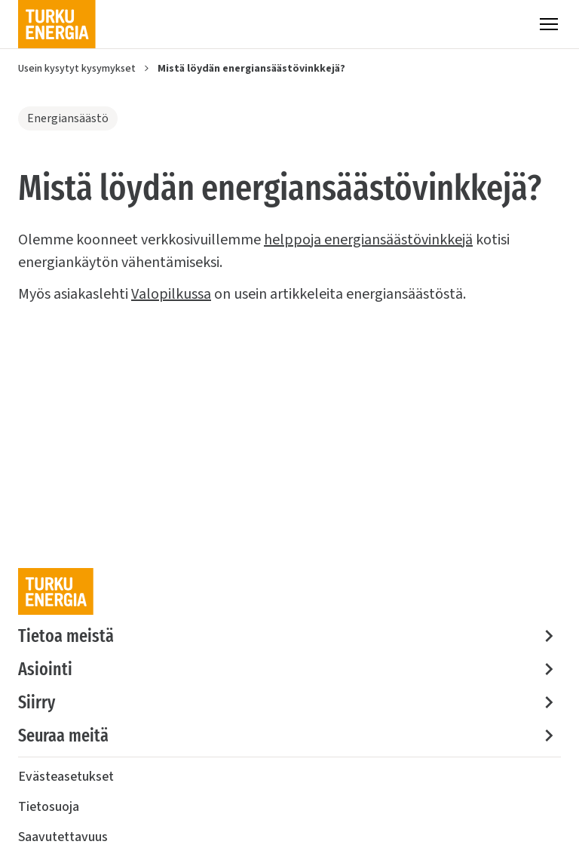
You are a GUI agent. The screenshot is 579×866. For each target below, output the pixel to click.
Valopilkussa (171, 294)
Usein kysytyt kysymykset (77, 68)
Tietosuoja (48, 806)
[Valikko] (549, 24)
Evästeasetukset (66, 776)
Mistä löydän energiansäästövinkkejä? (251, 68)
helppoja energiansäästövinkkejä (368, 239)
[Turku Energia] (57, 24)
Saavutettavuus (63, 837)
